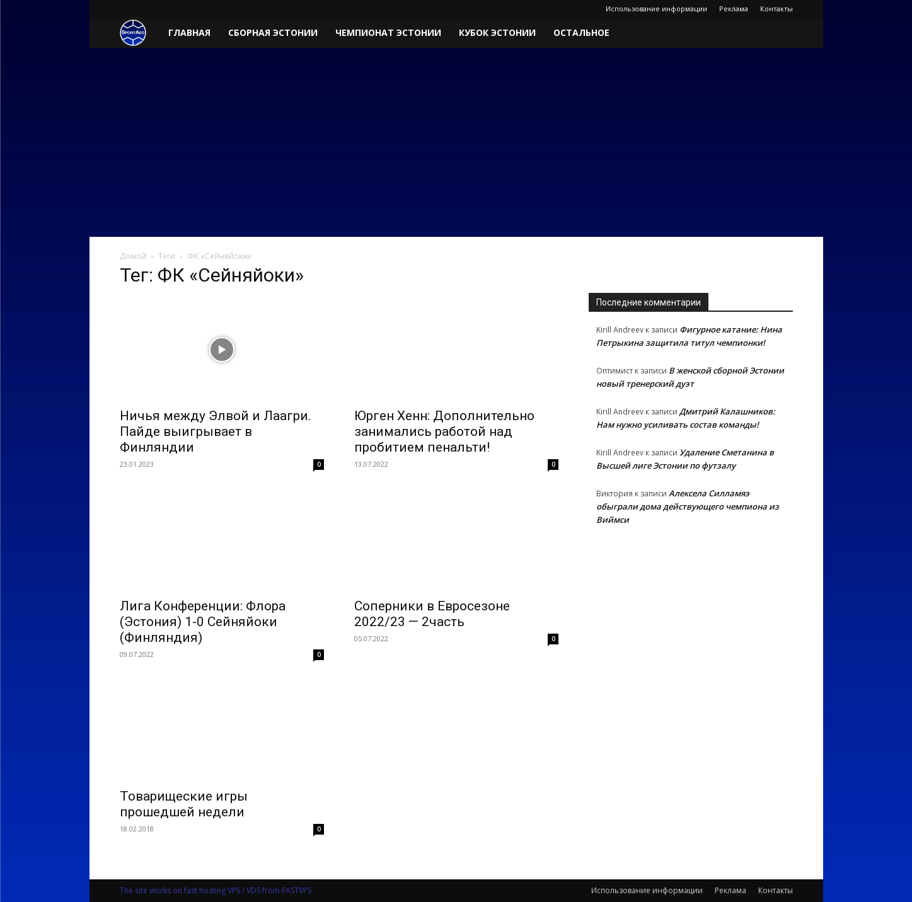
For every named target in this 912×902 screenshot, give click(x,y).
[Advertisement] (456, 142)
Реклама (733, 8)
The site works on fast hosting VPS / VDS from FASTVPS (215, 890)
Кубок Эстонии (497, 32)
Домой (133, 256)
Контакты (776, 8)
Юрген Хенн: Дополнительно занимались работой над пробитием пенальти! (444, 431)
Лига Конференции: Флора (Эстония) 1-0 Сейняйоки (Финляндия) (203, 621)
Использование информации (656, 8)
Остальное (581, 32)
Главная (189, 32)
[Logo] (139, 33)
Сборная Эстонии (273, 32)
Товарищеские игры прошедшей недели (184, 804)
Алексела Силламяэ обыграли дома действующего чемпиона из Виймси (687, 506)
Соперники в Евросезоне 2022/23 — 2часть (432, 613)
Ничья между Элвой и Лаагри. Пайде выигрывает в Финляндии (215, 431)
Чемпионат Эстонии (388, 32)
